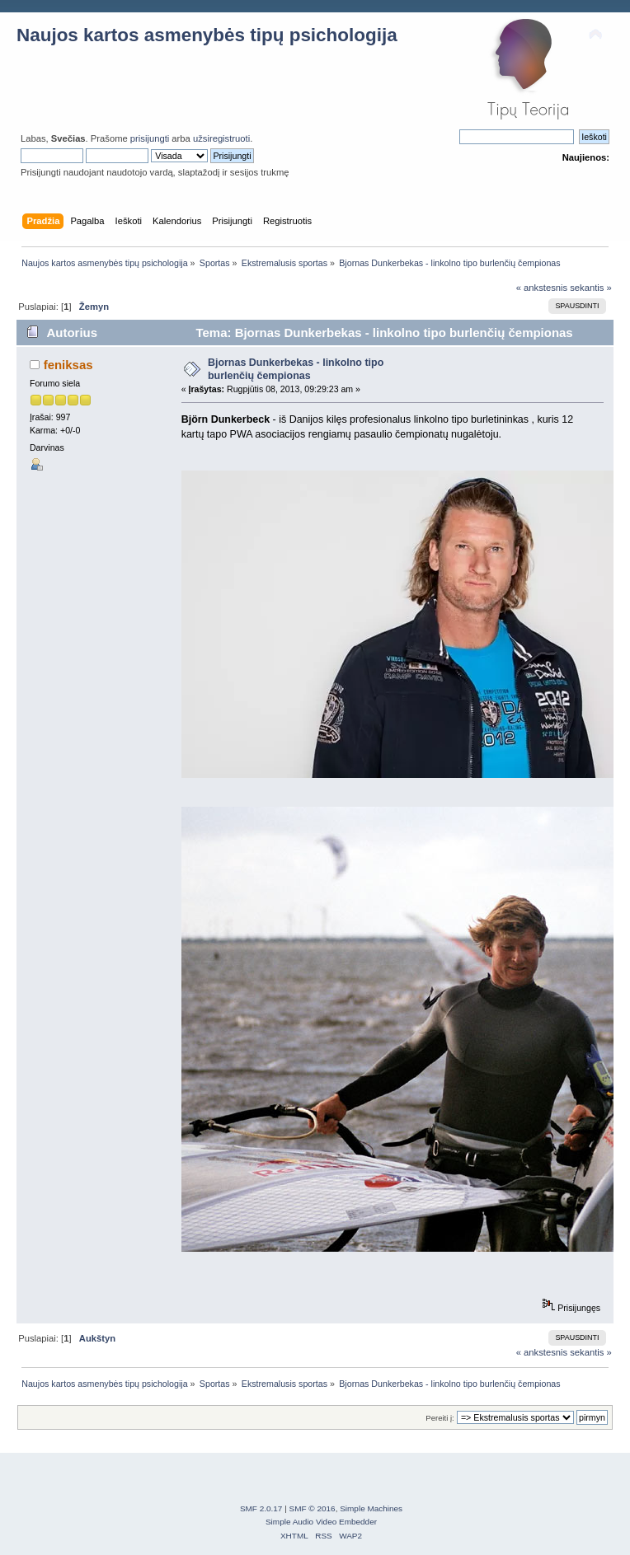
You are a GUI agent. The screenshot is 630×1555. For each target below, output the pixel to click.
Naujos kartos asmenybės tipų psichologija (206, 35)
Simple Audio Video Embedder (321, 1521)
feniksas (68, 365)
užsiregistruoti (221, 138)
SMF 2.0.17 (261, 1508)
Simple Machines (371, 1508)
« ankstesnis (541, 288)
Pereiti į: (439, 1417)
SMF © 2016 (312, 1508)
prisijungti (149, 138)
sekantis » (591, 288)
